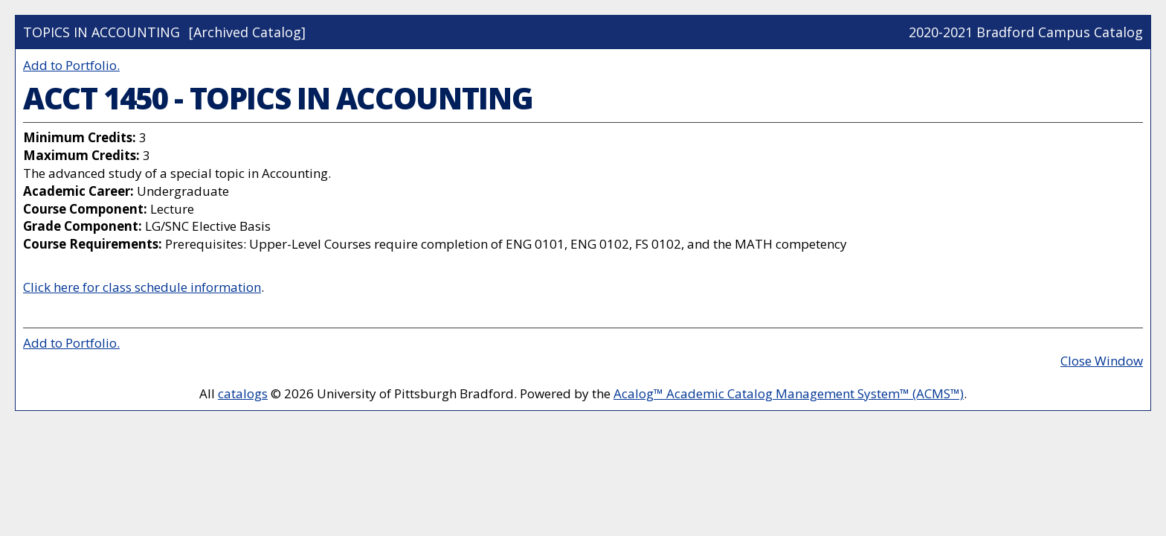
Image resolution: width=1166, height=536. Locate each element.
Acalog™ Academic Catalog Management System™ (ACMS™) (788, 393)
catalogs (243, 393)
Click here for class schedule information (142, 287)
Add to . (71, 65)
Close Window (1101, 360)
